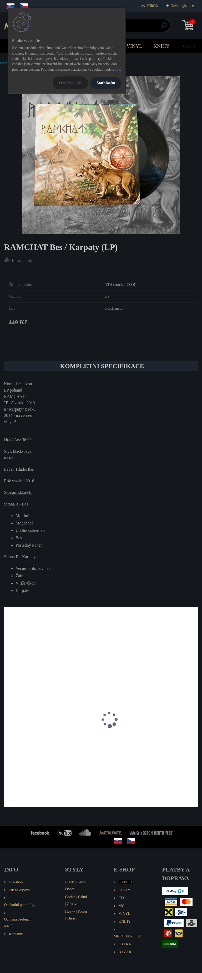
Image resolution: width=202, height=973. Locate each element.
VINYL (134, 46)
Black (69, 882)
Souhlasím (106, 83)
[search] (164, 27)
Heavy (70, 911)
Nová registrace (182, 6)
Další (187, 46)
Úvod (3, 63)
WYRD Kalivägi (21, 742)
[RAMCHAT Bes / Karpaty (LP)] (101, 155)
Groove (72, 904)
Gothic (70, 897)
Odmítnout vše (70, 83)
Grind (82, 897)
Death (81, 882)
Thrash (72, 918)
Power (82, 911)
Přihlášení (154, 6)
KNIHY (161, 46)
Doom (70, 889)
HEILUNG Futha (121, 742)
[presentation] (7, 726)
